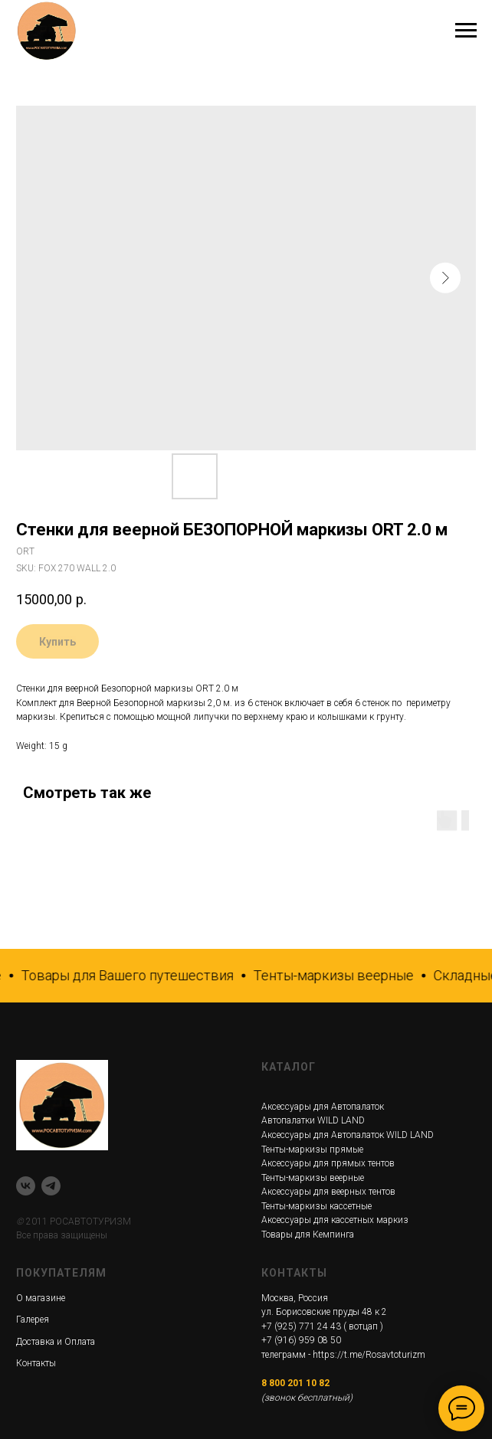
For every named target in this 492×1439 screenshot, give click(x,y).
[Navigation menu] (466, 30)
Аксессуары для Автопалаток (322, 1106)
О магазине (40, 1298)
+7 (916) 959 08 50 (301, 1340)
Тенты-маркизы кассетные (316, 1206)
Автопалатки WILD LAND (313, 1120)
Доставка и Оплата (55, 1341)
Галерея (32, 1319)
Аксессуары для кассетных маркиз (334, 1220)
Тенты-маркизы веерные (312, 1177)
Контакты (36, 1363)
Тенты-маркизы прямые (312, 1149)
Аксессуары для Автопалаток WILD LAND (347, 1135)
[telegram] (51, 1185)
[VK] (25, 1185)
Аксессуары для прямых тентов (328, 1163)
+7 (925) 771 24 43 (301, 1326)
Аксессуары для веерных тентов (328, 1191)
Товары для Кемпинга (307, 1234)
